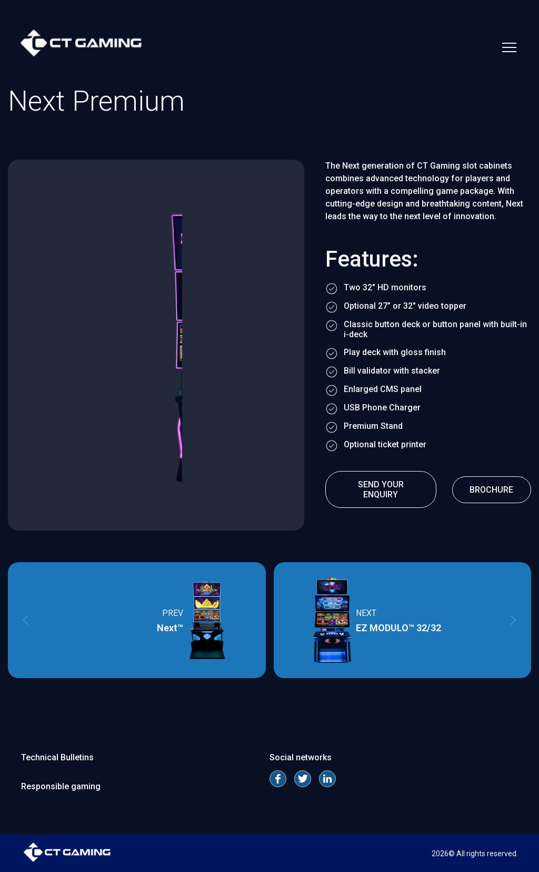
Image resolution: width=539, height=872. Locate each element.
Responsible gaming (61, 786)
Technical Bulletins (57, 757)
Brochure (491, 490)
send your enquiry (381, 489)
